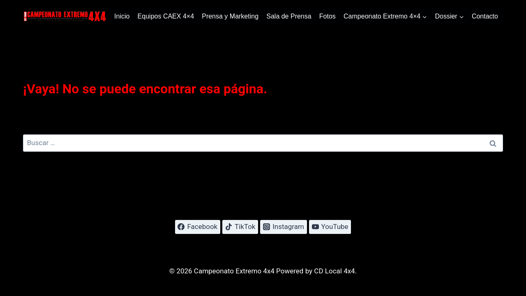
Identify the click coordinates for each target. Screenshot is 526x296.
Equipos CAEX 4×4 (166, 16)
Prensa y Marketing (230, 16)
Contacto (485, 16)
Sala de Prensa (288, 16)
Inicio (121, 16)
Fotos (327, 16)
